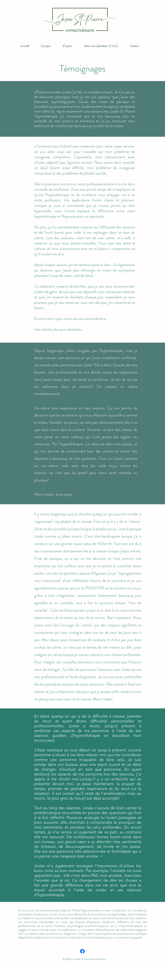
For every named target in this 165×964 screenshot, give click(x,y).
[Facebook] (82, 951)
